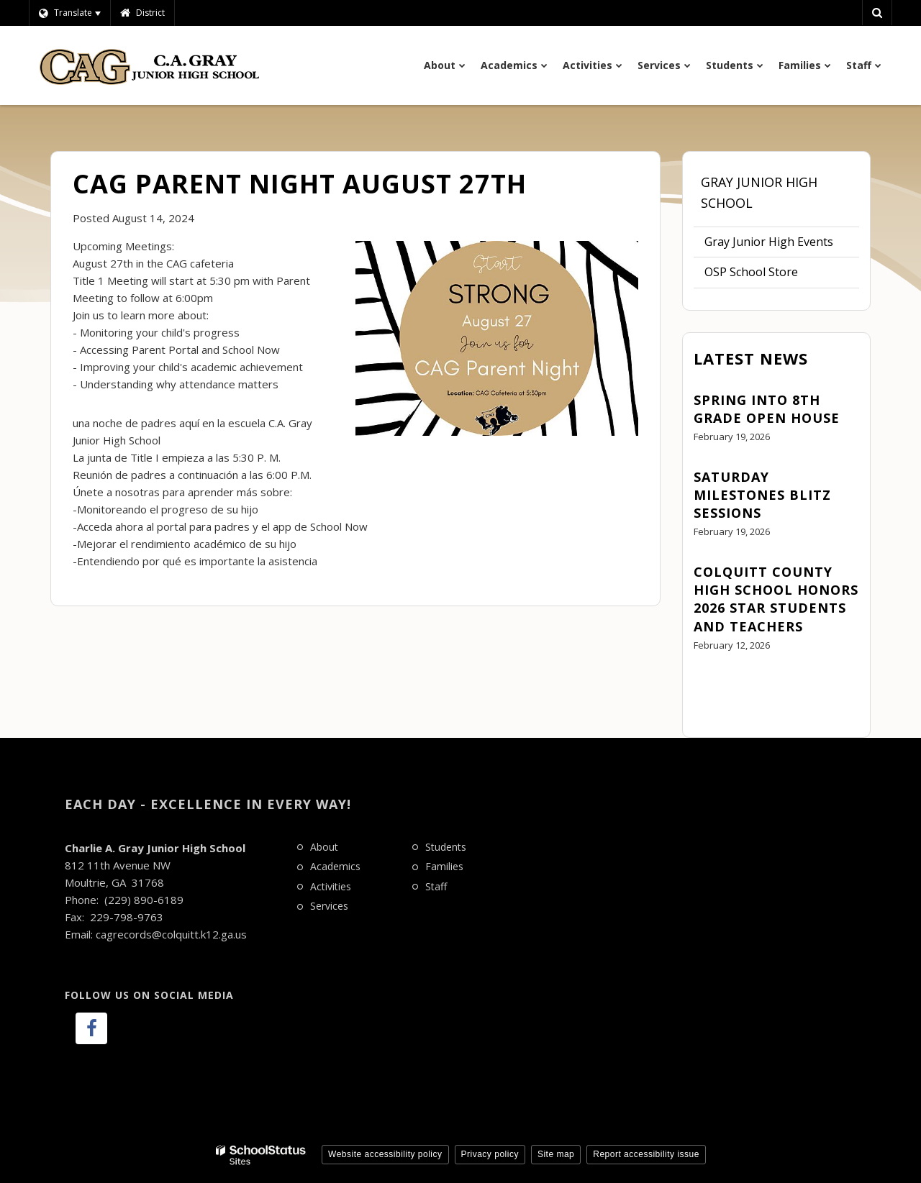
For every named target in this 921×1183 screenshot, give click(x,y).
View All (714, 685)
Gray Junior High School (759, 192)
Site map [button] (555, 1154)
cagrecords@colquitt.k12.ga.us (171, 934)
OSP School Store (751, 272)
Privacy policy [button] (490, 1154)
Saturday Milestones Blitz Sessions (762, 494)
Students (445, 847)
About (324, 847)
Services (329, 906)
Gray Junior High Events (768, 242)
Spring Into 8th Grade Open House (767, 408)
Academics (335, 866)
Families (444, 866)
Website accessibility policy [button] (385, 1154)
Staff (436, 886)
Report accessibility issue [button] (646, 1154)
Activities (330, 886)
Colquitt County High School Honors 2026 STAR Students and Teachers (776, 599)
